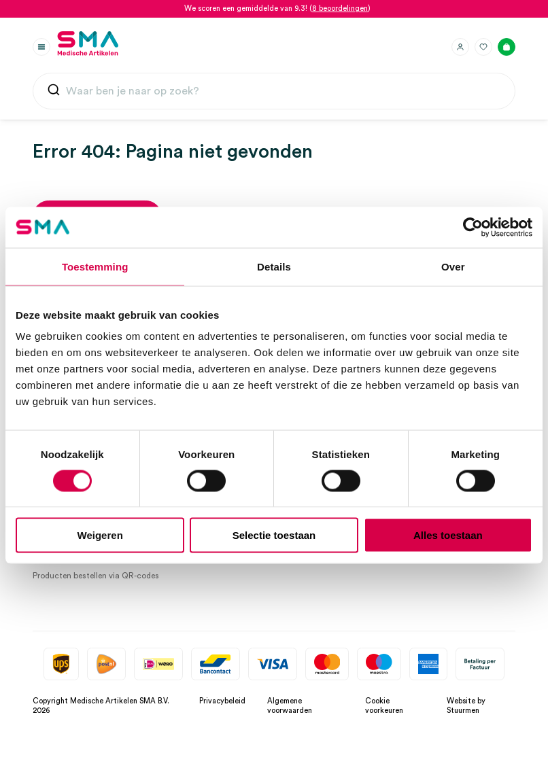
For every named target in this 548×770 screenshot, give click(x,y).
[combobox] (274, 91)
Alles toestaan (448, 535)
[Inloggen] (460, 47)
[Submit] (54, 93)
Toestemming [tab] (95, 266)
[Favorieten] (483, 47)
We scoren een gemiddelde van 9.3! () (277, 8)
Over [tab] (453, 266)
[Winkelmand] (506, 47)
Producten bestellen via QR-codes (96, 576)
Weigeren (100, 535)
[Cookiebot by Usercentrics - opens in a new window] (472, 227)
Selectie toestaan (274, 535)
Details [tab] (274, 266)
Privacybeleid (222, 701)
